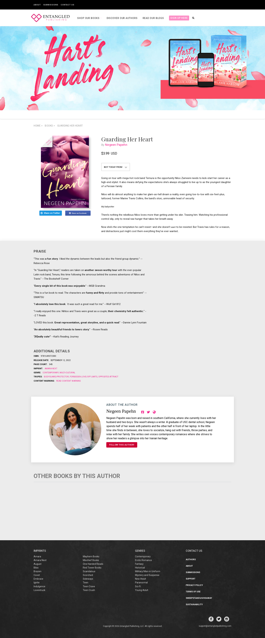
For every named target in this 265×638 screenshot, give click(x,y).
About (37, 5)
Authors (191, 559)
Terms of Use (193, 591)
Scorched (88, 575)
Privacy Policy (194, 585)
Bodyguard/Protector (56, 376)
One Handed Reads (93, 564)
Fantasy (139, 564)
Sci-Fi (138, 586)
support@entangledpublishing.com (215, 626)
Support (190, 579)
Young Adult (141, 590)
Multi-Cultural (67, 372)
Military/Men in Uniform (147, 571)
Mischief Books (91, 560)
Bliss (36, 567)
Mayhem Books (91, 556)
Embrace (38, 578)
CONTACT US (194, 550)
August (37, 564)
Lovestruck (39, 590)
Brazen (37, 571)
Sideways (88, 578)
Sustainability (194, 604)
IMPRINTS (40, 550)
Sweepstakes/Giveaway (199, 598)
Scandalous (89, 571)
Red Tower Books (92, 567)
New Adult (140, 578)
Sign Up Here (179, 18)
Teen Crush (89, 590)
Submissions (50, 5)
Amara (37, 556)
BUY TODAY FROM (115, 167)
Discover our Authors (122, 18)
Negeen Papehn (117, 144)
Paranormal (141, 582)
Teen (85, 582)
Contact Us (67, 5)
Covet (37, 575)
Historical (140, 567)
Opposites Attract (108, 376)
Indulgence (39, 586)
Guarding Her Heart (70, 125)
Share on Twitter (51, 213)
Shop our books (88, 18)
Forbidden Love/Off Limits (83, 376)
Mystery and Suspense (147, 575)
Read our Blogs (153, 18)
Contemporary (51, 372)
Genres (140, 550)
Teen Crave (89, 586)
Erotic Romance (143, 560)
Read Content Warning (68, 381)
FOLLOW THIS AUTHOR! (121, 444)
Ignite (37, 582)
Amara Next (51, 368)
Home (38, 125)
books (50, 125)
